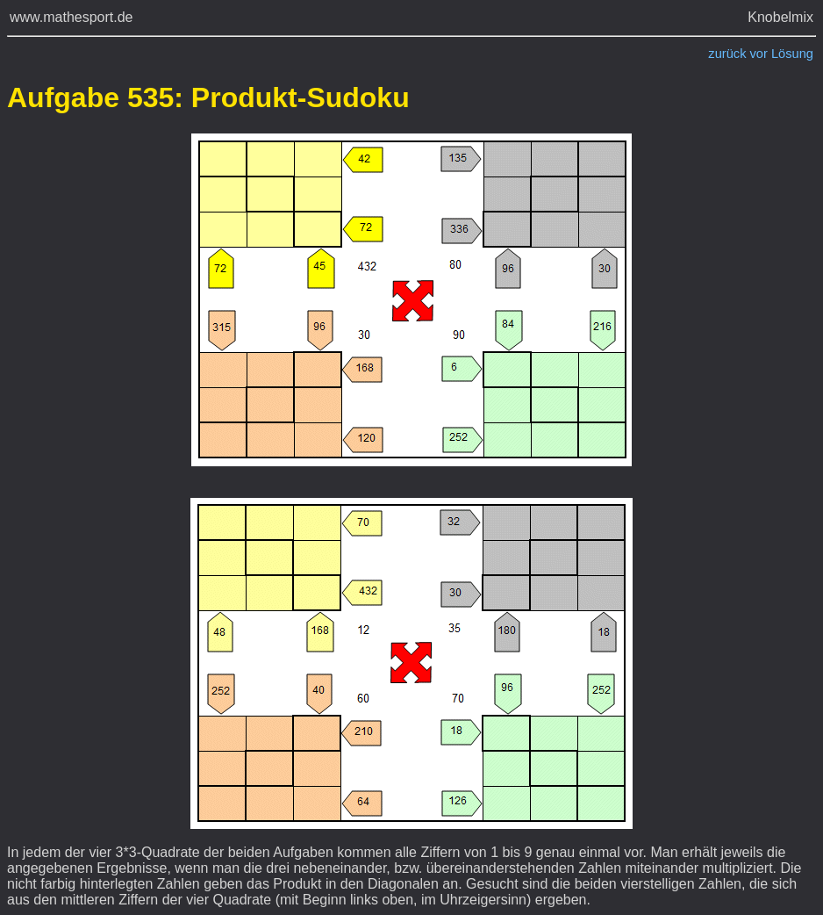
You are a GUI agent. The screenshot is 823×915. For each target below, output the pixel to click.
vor (759, 54)
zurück (727, 54)
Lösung (792, 54)
